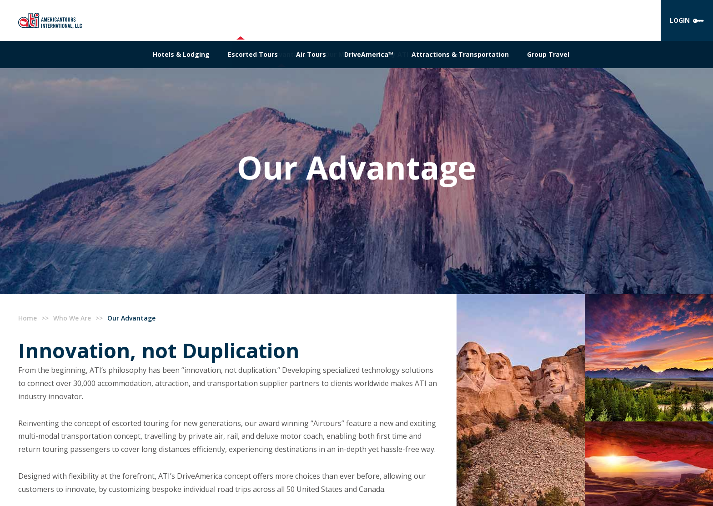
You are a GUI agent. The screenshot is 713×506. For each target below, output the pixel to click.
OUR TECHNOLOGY (381, 20)
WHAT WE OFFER (306, 20)
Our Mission (344, 54)
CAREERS (444, 20)
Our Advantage (281, 54)
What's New (446, 54)
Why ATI (395, 54)
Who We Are (72, 318)
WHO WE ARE (240, 20)
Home (27, 318)
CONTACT (493, 20)
